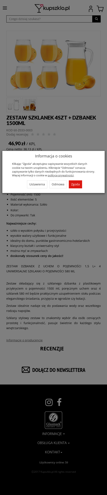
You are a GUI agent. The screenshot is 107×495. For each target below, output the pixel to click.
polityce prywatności (61, 175)
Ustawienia (37, 184)
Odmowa (58, 184)
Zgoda (75, 184)
